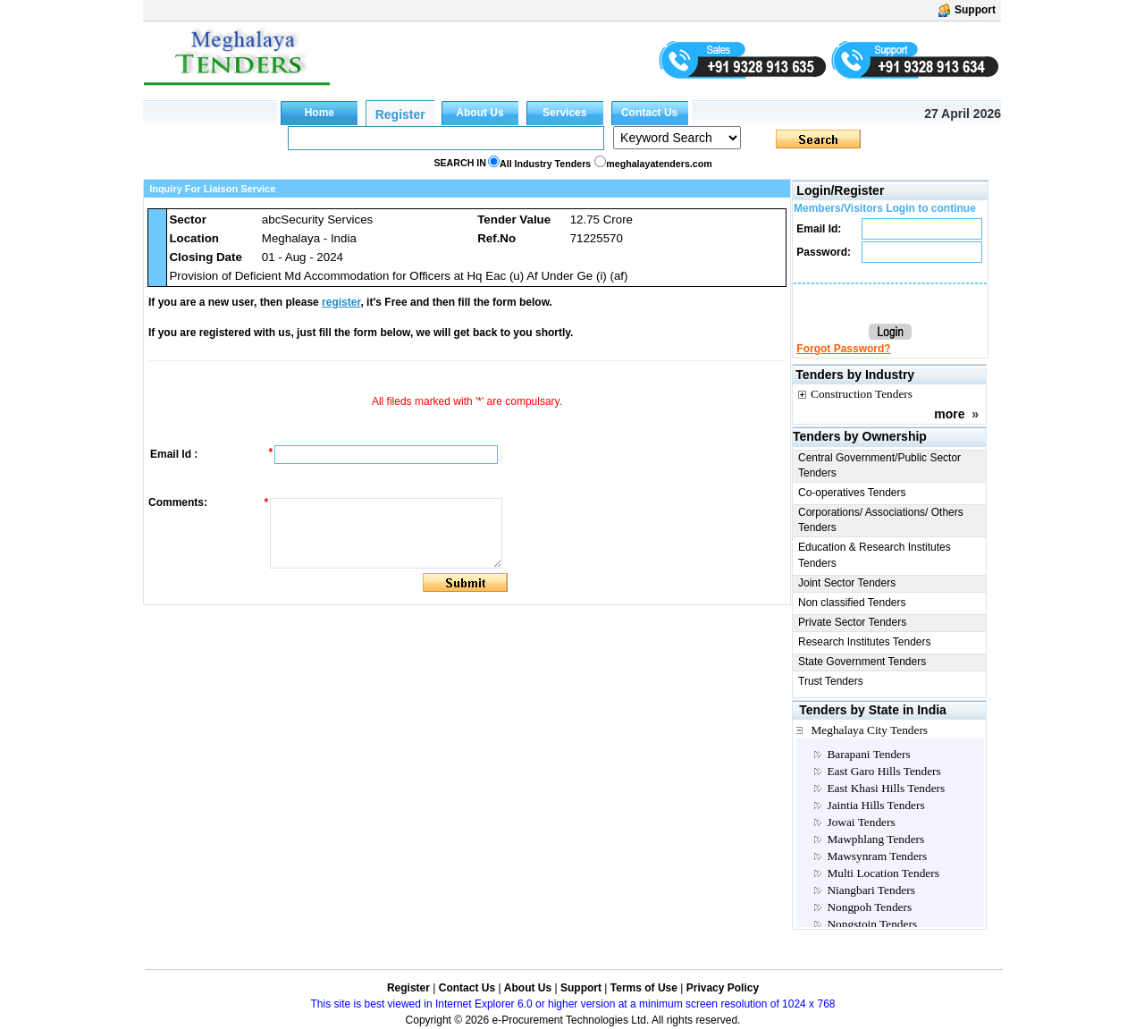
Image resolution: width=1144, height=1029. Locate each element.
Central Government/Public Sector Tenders (879, 465)
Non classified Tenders (852, 602)
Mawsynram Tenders (877, 856)
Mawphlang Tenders (875, 839)
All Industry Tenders (545, 163)
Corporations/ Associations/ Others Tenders (880, 520)
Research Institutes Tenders (864, 642)
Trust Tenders (830, 681)
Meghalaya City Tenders (869, 730)
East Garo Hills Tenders (883, 771)
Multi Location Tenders (882, 873)
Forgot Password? (843, 348)
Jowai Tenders (861, 822)
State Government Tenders (862, 661)
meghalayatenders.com (658, 163)
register (341, 302)
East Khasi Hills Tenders (886, 788)
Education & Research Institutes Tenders (874, 555)
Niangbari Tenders (870, 890)
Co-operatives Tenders (852, 492)
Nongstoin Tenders (872, 924)
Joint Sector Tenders (847, 583)
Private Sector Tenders (852, 622)
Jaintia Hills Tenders (875, 805)
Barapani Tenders (868, 754)
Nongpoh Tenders (869, 907)
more (949, 414)
